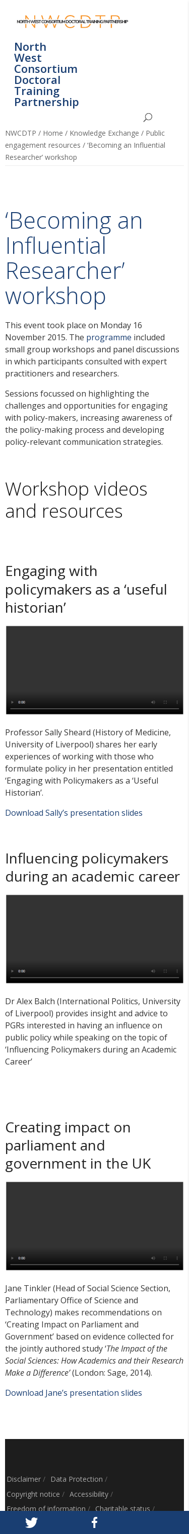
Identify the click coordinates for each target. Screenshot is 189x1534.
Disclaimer (24, 1479)
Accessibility (89, 1494)
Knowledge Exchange (104, 133)
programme (109, 337)
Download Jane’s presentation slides (73, 1392)
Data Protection (76, 1479)
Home (53, 133)
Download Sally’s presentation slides (74, 812)
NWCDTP (20, 133)
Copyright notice (33, 1494)
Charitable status (122, 1508)
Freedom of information (46, 1508)
